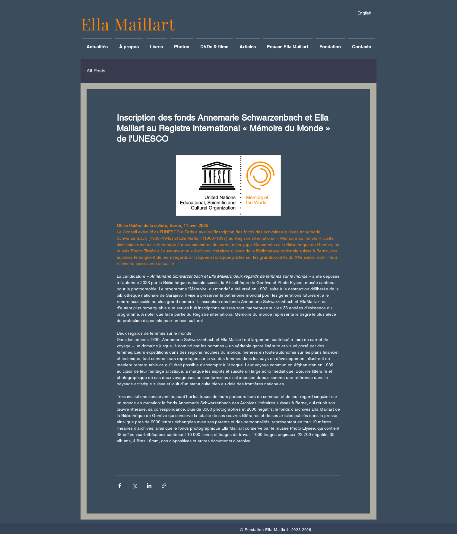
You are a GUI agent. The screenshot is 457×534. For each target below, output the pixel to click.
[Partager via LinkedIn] (149, 485)
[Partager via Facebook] (119, 485)
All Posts (96, 71)
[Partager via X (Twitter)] (134, 485)
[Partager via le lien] (164, 485)
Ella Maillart (128, 24)
